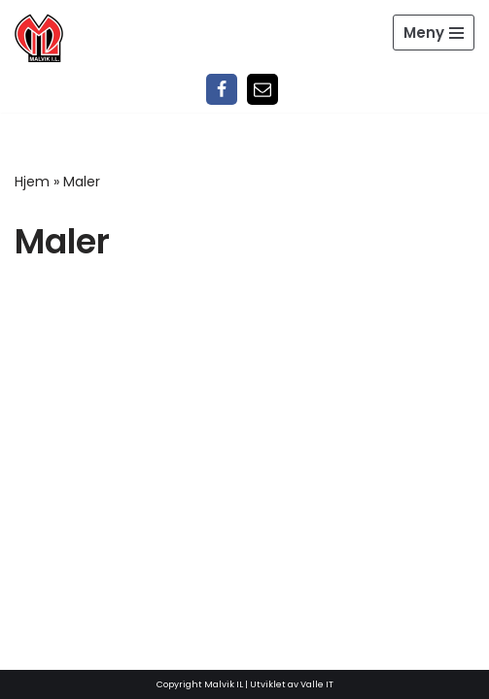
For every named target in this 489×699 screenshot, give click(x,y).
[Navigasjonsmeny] (433, 32)
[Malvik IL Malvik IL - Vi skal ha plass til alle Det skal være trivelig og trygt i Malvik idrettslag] (39, 38)
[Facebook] (221, 89)
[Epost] (262, 89)
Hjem (32, 181)
